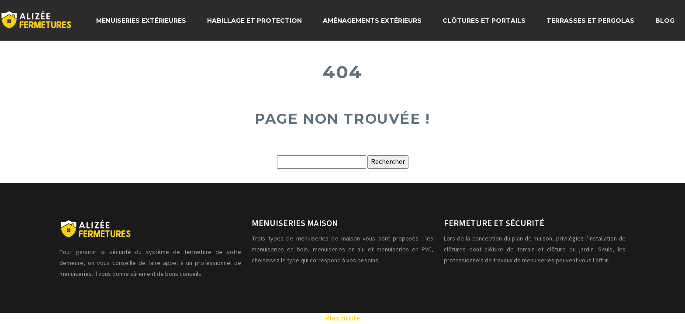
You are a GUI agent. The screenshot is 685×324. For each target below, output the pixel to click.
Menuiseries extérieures (141, 20)
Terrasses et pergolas (590, 20)
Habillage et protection (254, 20)
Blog (665, 20)
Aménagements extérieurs (372, 20)
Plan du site (342, 318)
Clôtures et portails (484, 20)
